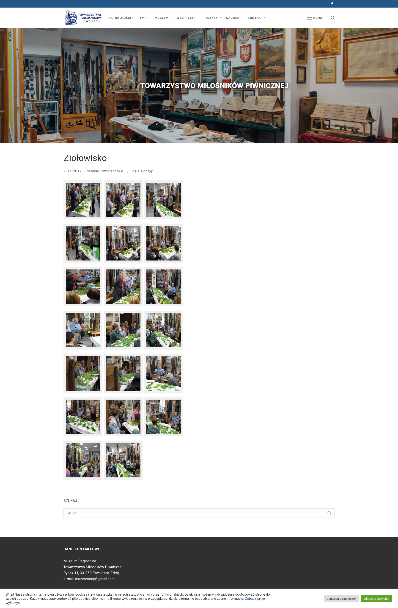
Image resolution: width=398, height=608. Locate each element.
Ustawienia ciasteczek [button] (341, 598)
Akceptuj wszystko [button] (377, 598)
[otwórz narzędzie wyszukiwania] (333, 18)
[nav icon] (314, 18)
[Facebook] (332, 3)
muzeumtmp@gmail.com (95, 579)
